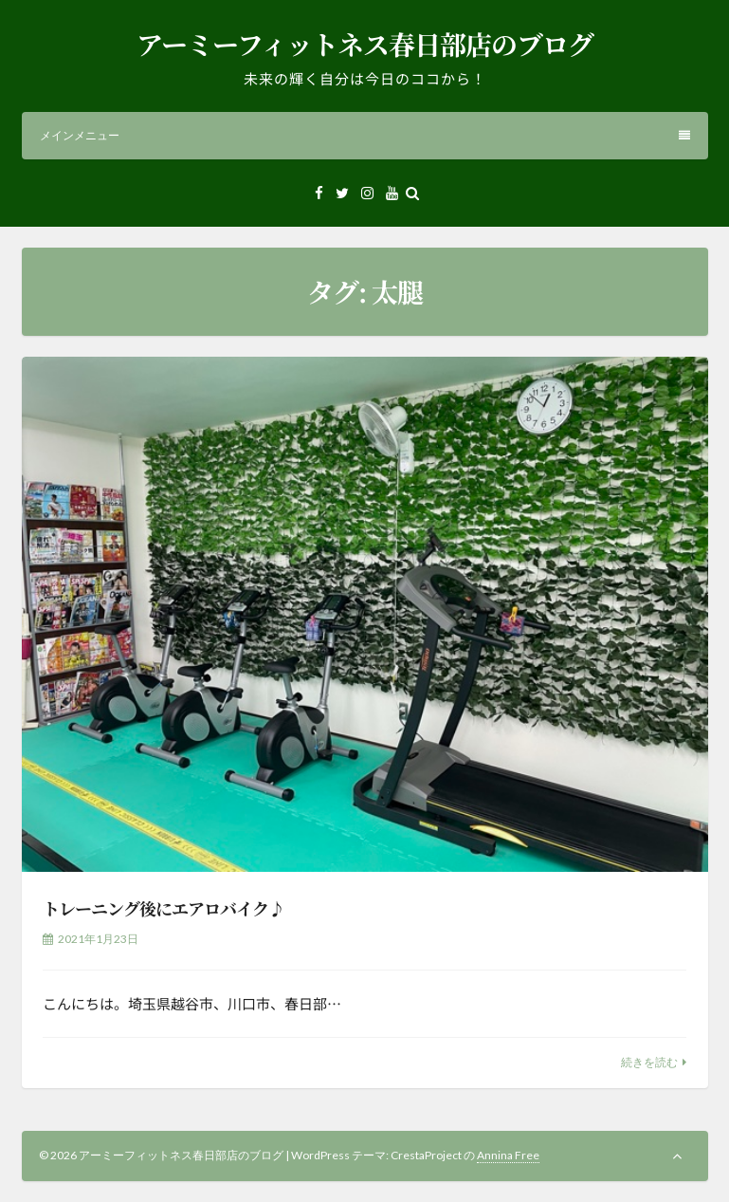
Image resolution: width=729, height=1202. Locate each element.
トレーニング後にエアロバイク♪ (163, 908)
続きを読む (649, 1062)
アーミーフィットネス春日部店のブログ (365, 44)
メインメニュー (365, 135)
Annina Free (508, 1155)
